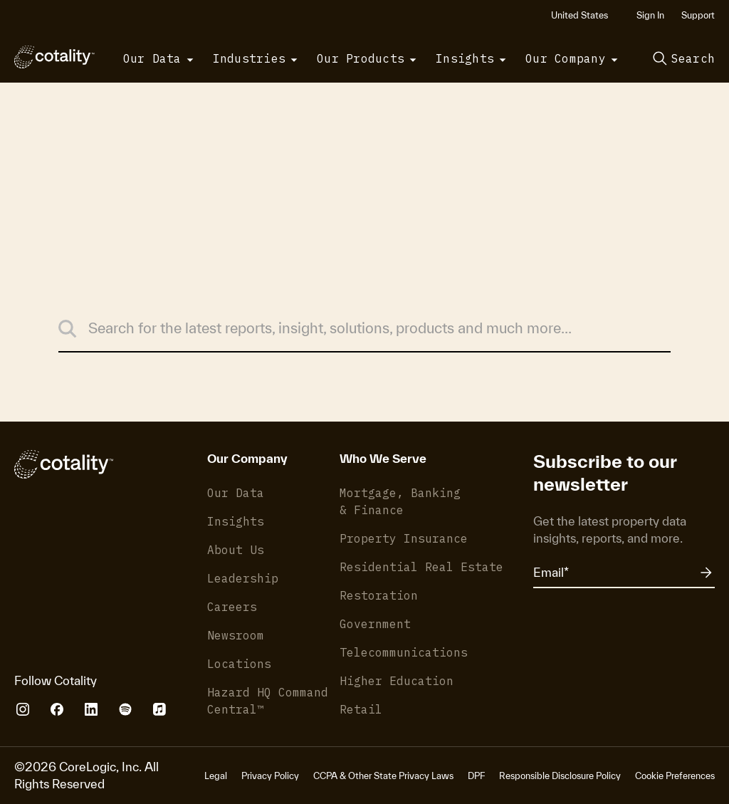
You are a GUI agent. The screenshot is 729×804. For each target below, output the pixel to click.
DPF (476, 776)
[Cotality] (54, 57)
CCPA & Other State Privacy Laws (383, 776)
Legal (215, 776)
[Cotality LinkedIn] (91, 709)
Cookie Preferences (675, 776)
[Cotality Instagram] (22, 709)
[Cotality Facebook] (56, 709)
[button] (585, 16)
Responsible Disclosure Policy (560, 776)
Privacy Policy (270, 776)
